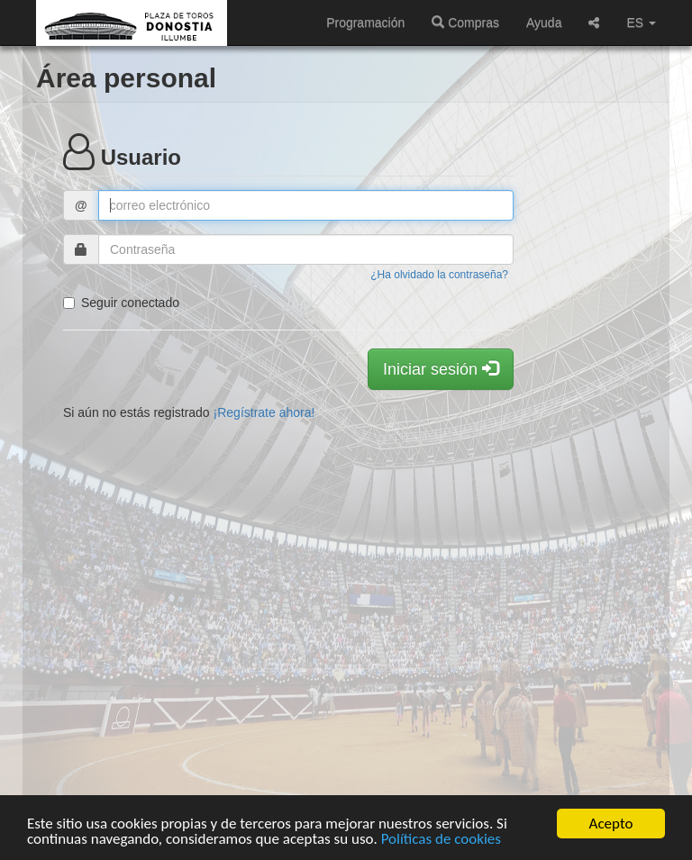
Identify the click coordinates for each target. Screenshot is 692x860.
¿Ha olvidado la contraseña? (439, 274)
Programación (365, 22)
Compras (465, 22)
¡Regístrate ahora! (264, 412)
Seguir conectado (121, 302)
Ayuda (543, 22)
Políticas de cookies (441, 839)
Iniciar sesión (440, 368)
